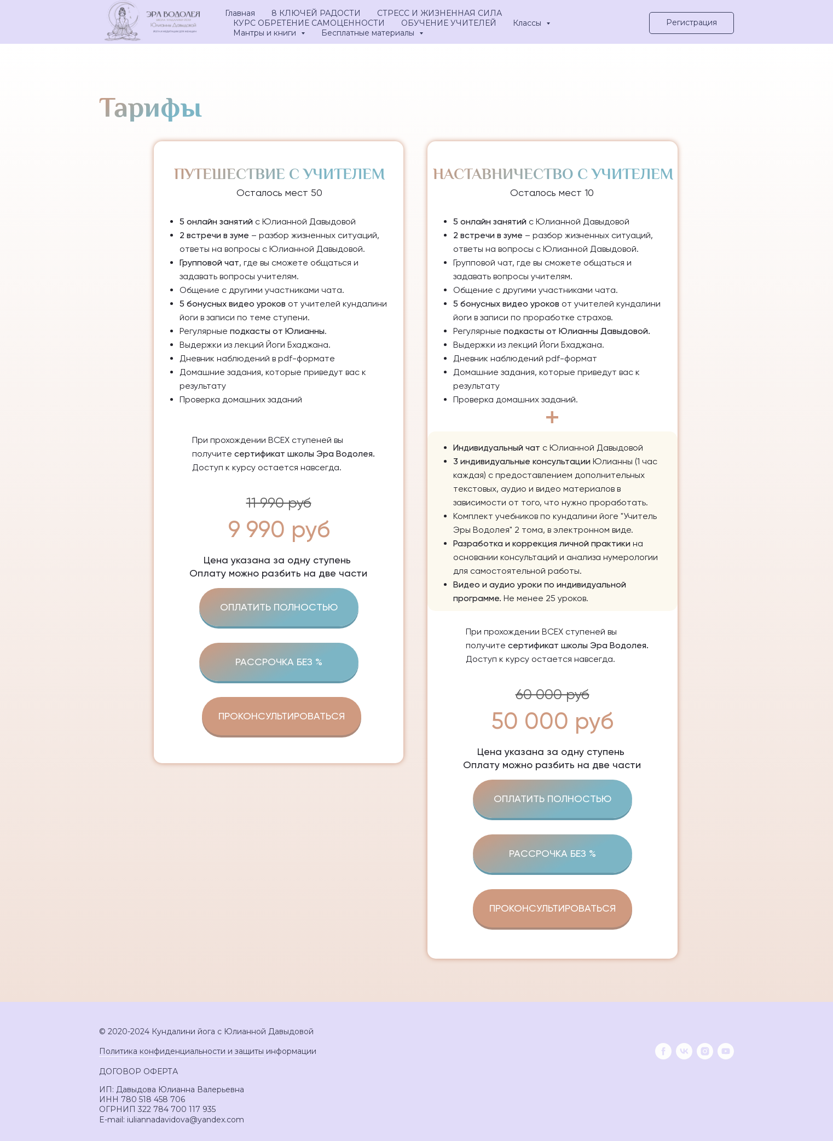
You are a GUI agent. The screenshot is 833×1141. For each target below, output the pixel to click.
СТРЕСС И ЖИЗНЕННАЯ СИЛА (439, 13)
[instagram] (705, 1051)
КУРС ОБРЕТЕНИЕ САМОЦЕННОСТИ (309, 23)
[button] (691, 23)
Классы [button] (528, 23)
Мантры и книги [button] (265, 33)
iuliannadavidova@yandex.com (185, 1120)
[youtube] (726, 1051)
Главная (240, 13)
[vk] (684, 1051)
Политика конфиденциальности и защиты (181, 1051)
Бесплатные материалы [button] (368, 33)
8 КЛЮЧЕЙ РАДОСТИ (316, 13)
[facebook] (663, 1051)
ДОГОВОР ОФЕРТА (138, 1071)
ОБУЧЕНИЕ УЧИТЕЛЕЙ (448, 23)
